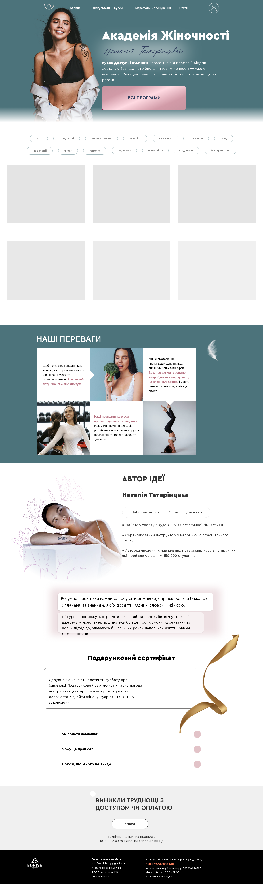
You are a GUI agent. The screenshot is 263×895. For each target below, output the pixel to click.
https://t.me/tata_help (160, 864)
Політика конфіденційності (107, 859)
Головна (74, 8)
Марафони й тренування (153, 8)
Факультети (101, 8)
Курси (118, 8)
